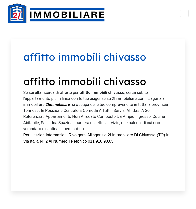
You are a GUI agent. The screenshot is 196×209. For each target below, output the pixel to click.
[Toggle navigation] (184, 13)
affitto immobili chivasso (84, 81)
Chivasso (147, 135)
